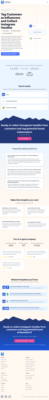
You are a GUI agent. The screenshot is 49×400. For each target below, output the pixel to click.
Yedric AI (3, 363)
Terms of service (29, 387)
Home (2, 9)
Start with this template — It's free (24, 341)
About (2, 385)
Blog (2, 377)
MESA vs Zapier (29, 377)
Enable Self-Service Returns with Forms (19, 300)
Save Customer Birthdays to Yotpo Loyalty (19, 286)
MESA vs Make (29, 379)
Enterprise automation (30, 370)
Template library (4, 366)
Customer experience (30, 363)
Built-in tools (3, 361)
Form (14, 9)
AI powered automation (30, 368)
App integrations (4, 365)
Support (2, 389)
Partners (2, 387)
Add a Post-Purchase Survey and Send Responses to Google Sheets (25, 293)
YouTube (6, 396)
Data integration (29, 366)
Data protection (29, 389)
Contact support (42, 344)
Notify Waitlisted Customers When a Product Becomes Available (24, 307)
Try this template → (24, 138)
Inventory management (31, 361)
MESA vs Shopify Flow (30, 375)
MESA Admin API (4, 380)
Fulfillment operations (30, 365)
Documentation (4, 375)
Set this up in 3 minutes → (10, 54)
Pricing (2, 368)
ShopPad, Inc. (45, 396)
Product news (4, 379)
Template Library (8, 9)
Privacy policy (28, 385)
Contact (2, 391)
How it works (3, 359)
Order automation (29, 359)
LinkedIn (10, 396)
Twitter (2, 396)
